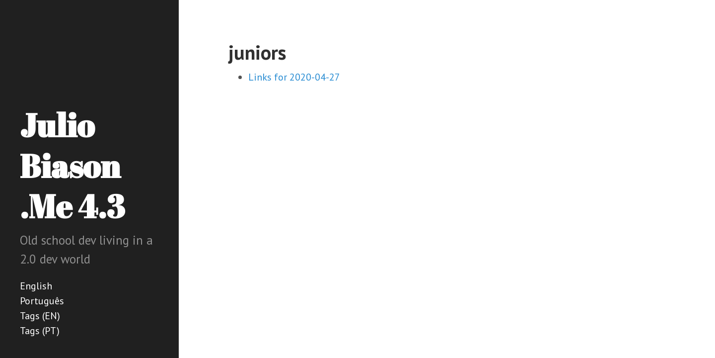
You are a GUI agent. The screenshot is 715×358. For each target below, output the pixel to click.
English (36, 285)
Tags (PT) (40, 330)
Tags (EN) (40, 315)
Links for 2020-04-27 (294, 77)
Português (42, 300)
